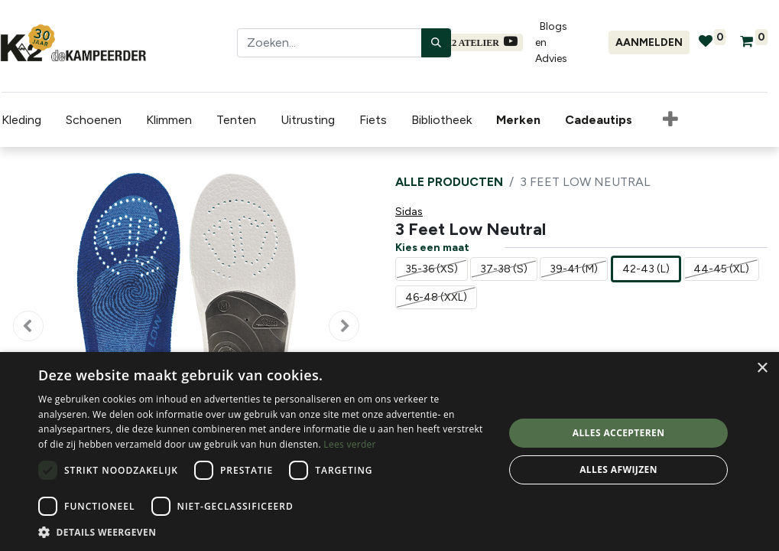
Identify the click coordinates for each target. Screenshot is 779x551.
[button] (669, 120)
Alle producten (449, 181)
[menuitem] (520, 120)
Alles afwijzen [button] (618, 469)
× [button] (762, 368)
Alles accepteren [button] (619, 432)
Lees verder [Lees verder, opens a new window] (349, 444)
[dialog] (389, 451)
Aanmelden (649, 42)
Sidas (409, 211)
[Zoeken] (436, 42)
